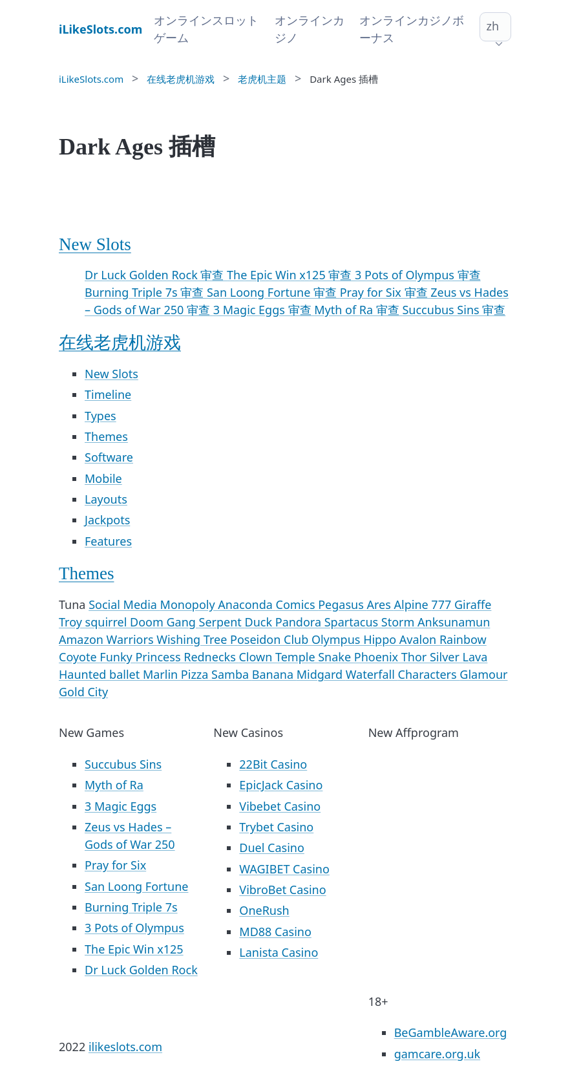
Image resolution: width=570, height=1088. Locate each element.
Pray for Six (115, 865)
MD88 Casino (275, 931)
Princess (159, 657)
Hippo (381, 639)
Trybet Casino (276, 827)
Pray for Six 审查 (385, 292)
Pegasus (342, 604)
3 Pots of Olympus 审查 (418, 275)
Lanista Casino (278, 952)
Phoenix (377, 657)
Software (109, 457)
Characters (429, 674)
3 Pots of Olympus (134, 927)
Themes (106, 436)
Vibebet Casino (280, 806)
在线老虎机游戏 (120, 342)
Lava (475, 657)
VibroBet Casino (282, 889)
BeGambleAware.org (450, 1032)
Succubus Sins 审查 (453, 309)
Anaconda (246, 604)
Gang (182, 622)
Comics (297, 604)
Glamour (483, 674)
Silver (446, 657)
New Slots (95, 244)
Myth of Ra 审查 (358, 309)
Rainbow (463, 639)
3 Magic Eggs (120, 806)
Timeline (108, 394)
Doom (148, 622)
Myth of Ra (114, 785)
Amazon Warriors (107, 639)
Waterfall (372, 674)
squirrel (107, 622)
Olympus (337, 639)
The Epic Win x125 (134, 949)
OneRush (264, 910)
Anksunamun (453, 622)
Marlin (162, 674)
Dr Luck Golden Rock (141, 969)
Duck (260, 622)
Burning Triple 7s (131, 907)
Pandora (299, 622)
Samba (231, 674)
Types (100, 415)
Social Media (124, 604)
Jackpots (107, 520)
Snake (336, 657)
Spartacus (352, 622)
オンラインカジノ (309, 28)
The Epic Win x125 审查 (291, 275)
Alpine (413, 604)
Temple (296, 657)
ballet (126, 674)
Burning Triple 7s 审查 (146, 292)
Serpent (222, 622)
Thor (415, 657)
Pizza (196, 674)
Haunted (84, 674)
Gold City (83, 691)
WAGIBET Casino (284, 869)
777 (442, 604)
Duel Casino (271, 847)
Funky (117, 657)
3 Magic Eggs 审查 (264, 309)
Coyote (79, 657)
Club (297, 639)
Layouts (106, 499)
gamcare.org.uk (437, 1053)
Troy (72, 622)
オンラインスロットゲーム (206, 28)
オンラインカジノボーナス (411, 28)
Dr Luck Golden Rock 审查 (156, 275)
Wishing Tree (193, 639)
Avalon (419, 639)
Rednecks (211, 657)
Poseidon (257, 639)
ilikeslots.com (125, 1046)
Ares (380, 604)
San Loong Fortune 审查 (273, 292)
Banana (274, 674)
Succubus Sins (123, 764)
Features (108, 541)
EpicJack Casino (280, 785)
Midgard (321, 674)
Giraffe (472, 604)
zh (492, 26)
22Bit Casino (273, 764)
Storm (399, 622)
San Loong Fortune (136, 886)
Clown (256, 657)
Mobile (103, 478)
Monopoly (189, 604)
